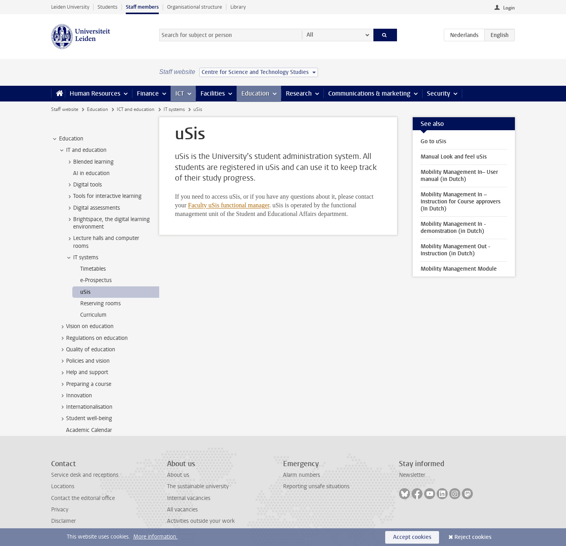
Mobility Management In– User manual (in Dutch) (459, 175)
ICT (179, 93)
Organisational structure (194, 7)
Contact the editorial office (83, 498)
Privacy (59, 509)
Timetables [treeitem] (93, 269)
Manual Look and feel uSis (454, 156)
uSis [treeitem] (85, 292)
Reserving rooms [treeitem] (100, 303)
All (310, 35)
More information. (155, 536)
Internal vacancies (188, 498)
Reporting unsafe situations (316, 486)
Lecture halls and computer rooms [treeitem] (102, 241)
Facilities (212, 93)
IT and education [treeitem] (83, 150)
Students (107, 7)
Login (509, 8)
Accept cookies (412, 537)
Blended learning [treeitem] (90, 162)
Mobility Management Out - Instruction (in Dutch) (455, 250)
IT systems (174, 109)
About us (178, 475)
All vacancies (182, 509)
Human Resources (95, 93)
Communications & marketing (369, 93)
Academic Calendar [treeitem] (89, 430)
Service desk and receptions (84, 475)
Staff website (64, 109)
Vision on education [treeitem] (86, 326)
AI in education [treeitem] (91, 173)
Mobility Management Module (459, 269)
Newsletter (412, 475)
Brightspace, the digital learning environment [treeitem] (108, 223)
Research (299, 93)
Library (238, 7)
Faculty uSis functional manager (228, 205)
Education (255, 93)
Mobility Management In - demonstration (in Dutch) (453, 227)
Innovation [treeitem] (75, 396)
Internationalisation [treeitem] (85, 407)
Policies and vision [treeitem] (84, 361)
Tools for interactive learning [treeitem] (104, 196)
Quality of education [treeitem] (87, 350)
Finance (148, 93)
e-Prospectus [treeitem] (96, 280)
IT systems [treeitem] (82, 258)
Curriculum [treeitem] (93, 315)
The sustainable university (198, 486)
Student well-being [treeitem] (85, 418)
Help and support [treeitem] (83, 372)
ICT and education (135, 109)
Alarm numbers (301, 475)
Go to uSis (433, 141)
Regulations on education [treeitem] (93, 338)
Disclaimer (63, 521)
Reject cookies (472, 537)
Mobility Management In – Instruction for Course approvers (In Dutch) (460, 201)
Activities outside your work (201, 521)
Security (438, 93)
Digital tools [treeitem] (84, 185)
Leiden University (70, 7)
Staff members (142, 7)
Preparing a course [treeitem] (85, 384)
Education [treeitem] (67, 139)
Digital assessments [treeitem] (93, 208)
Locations (62, 486)
